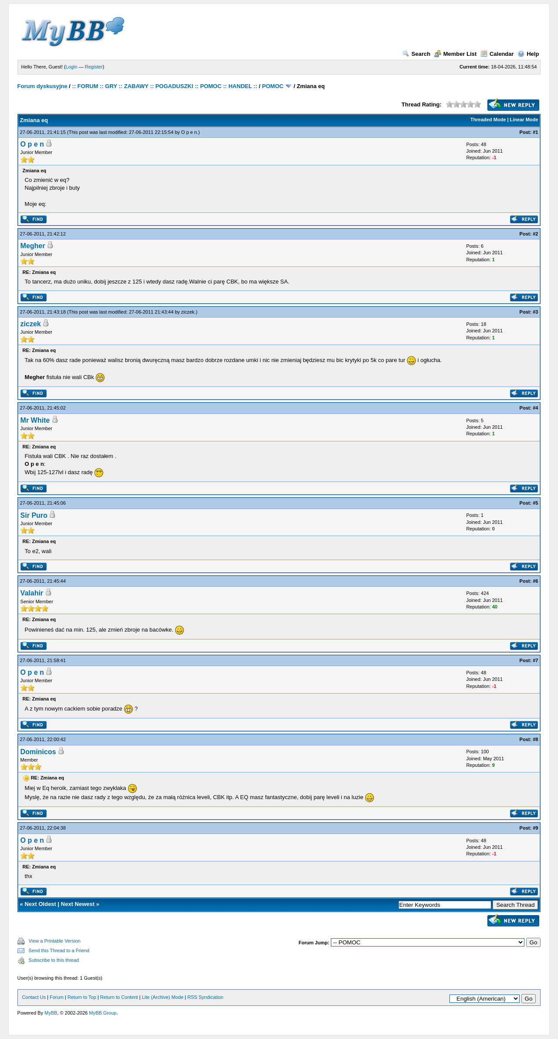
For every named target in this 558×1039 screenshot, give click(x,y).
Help (528, 54)
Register (94, 66)
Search (416, 54)
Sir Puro (34, 515)
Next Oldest (40, 904)
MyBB (50, 1012)
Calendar (497, 54)
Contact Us (34, 997)
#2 (535, 233)
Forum (57, 997)
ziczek (188, 311)
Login (72, 66)
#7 (535, 660)
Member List (455, 54)
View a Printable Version (55, 940)
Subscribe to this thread (54, 960)
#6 (535, 581)
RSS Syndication (205, 997)
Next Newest (78, 904)
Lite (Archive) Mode (162, 997)
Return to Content (119, 997)
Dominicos (38, 751)
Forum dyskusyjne (42, 86)
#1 (535, 132)
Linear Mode (524, 119)
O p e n (189, 132)
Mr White (35, 420)
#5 (535, 503)
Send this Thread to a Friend (59, 950)
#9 (535, 828)
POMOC (272, 86)
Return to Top (82, 997)
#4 (535, 407)
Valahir (31, 593)
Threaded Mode (488, 119)
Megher (32, 245)
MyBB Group (102, 1012)
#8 (535, 739)
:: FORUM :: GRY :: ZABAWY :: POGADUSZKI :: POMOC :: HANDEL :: (164, 86)
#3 (535, 311)
